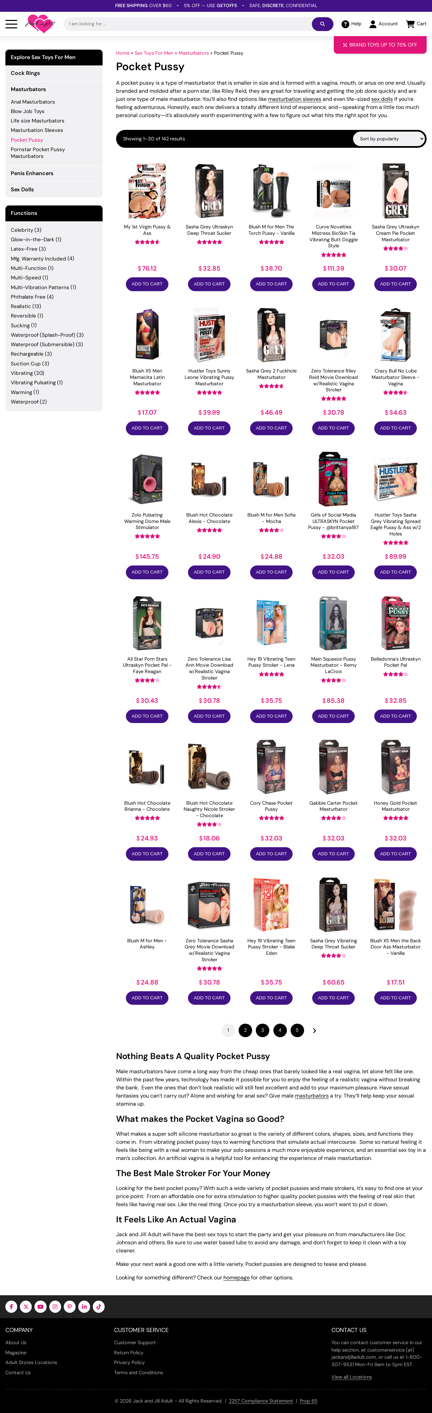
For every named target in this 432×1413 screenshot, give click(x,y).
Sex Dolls (22, 189)
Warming (21, 392)
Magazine (15, 1353)
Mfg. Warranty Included (38, 258)
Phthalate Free (28, 297)
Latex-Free (24, 249)
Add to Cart (147, 283)
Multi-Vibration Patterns (40, 287)
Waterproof (24, 401)
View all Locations (351, 1377)
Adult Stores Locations (31, 1362)
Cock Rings (25, 73)
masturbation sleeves (294, 99)
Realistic (21, 306)
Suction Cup (26, 363)
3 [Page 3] (262, 1030)
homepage (236, 1277)
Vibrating (22, 373)
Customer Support (135, 1342)
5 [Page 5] (297, 1030)
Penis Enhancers (32, 173)
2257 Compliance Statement (261, 1401)
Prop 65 (309, 1401)
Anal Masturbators (33, 102)
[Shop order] (389, 139)
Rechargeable (27, 354)
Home (123, 53)
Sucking (20, 325)
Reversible (23, 315)
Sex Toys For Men (154, 53)
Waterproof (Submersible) (43, 344)
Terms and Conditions (138, 1372)
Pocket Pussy (27, 140)
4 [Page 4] (279, 1030)
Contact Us (18, 1372)
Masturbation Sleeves (37, 130)
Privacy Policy (129, 1362)
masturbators (312, 1095)
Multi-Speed (26, 277)
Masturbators (194, 53)
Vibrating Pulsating (33, 382)
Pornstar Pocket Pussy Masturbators (38, 153)
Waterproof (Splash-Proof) (43, 335)
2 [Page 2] (245, 1030)
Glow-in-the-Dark (32, 239)
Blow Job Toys (28, 111)
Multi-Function (29, 268)
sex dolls (382, 99)
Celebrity (22, 230)
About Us (15, 1342)
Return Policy (128, 1353)
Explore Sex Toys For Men (43, 57)
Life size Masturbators (37, 120)
